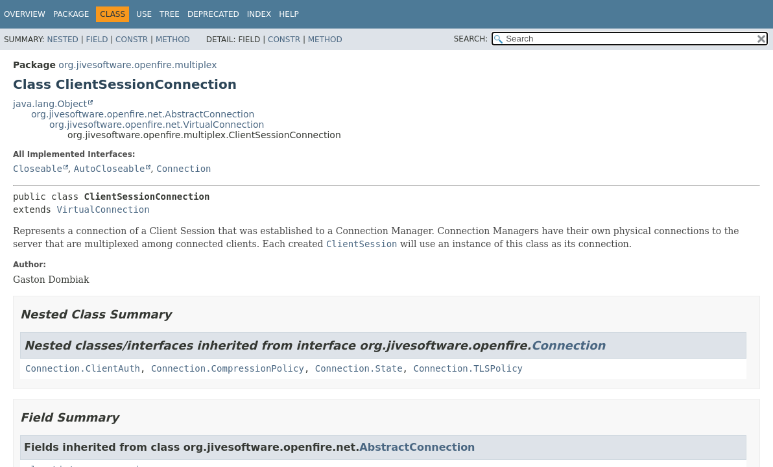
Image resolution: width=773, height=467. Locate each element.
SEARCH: (471, 38)
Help (289, 14)
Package (71, 14)
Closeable (37, 168)
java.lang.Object (50, 104)
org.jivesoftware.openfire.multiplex (137, 65)
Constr (131, 39)
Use (144, 14)
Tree (170, 14)
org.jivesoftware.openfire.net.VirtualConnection (156, 124)
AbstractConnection (417, 447)
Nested (62, 39)
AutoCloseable (109, 168)
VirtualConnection (102, 209)
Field (97, 39)
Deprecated (213, 14)
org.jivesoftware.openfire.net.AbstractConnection (142, 114)
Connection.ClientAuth (82, 368)
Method (173, 39)
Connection (183, 168)
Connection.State (359, 368)
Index (259, 14)
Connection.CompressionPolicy (227, 368)
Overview (24, 14)
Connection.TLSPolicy (468, 368)
